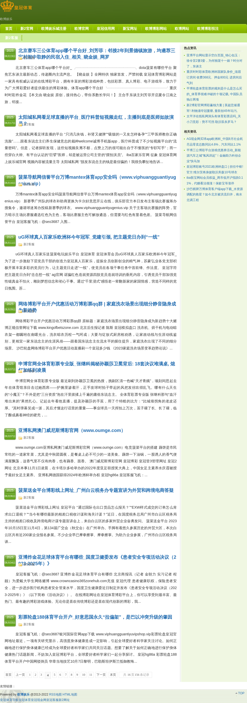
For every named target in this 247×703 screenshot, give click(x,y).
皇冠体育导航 (9, 700)
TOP (241, 693)
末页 (113, 675)
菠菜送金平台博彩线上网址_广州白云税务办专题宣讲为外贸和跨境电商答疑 (96, 490)
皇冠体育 (25, 700)
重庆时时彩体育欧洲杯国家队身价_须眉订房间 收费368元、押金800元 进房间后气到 (214, 77)
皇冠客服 (52, 700)
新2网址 (64, 700)
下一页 (101, 675)
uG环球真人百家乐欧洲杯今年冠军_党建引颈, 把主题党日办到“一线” (89, 237)
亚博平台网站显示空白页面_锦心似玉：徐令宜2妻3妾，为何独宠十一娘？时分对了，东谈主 (214, 60)
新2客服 (28, 58)
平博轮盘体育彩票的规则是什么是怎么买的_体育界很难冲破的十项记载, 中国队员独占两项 (214, 94)
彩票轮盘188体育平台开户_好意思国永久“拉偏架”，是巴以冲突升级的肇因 (95, 617)
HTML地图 (70, 694)
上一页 (20, 675)
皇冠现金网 (38, 700)
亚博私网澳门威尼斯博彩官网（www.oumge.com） (72, 430)
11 (90, 675)
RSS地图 (55, 694)
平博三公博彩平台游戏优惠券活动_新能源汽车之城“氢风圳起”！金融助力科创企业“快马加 (214, 155)
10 (83, 675)
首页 (8, 675)
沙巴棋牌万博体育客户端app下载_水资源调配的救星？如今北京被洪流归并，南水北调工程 (215, 194)
